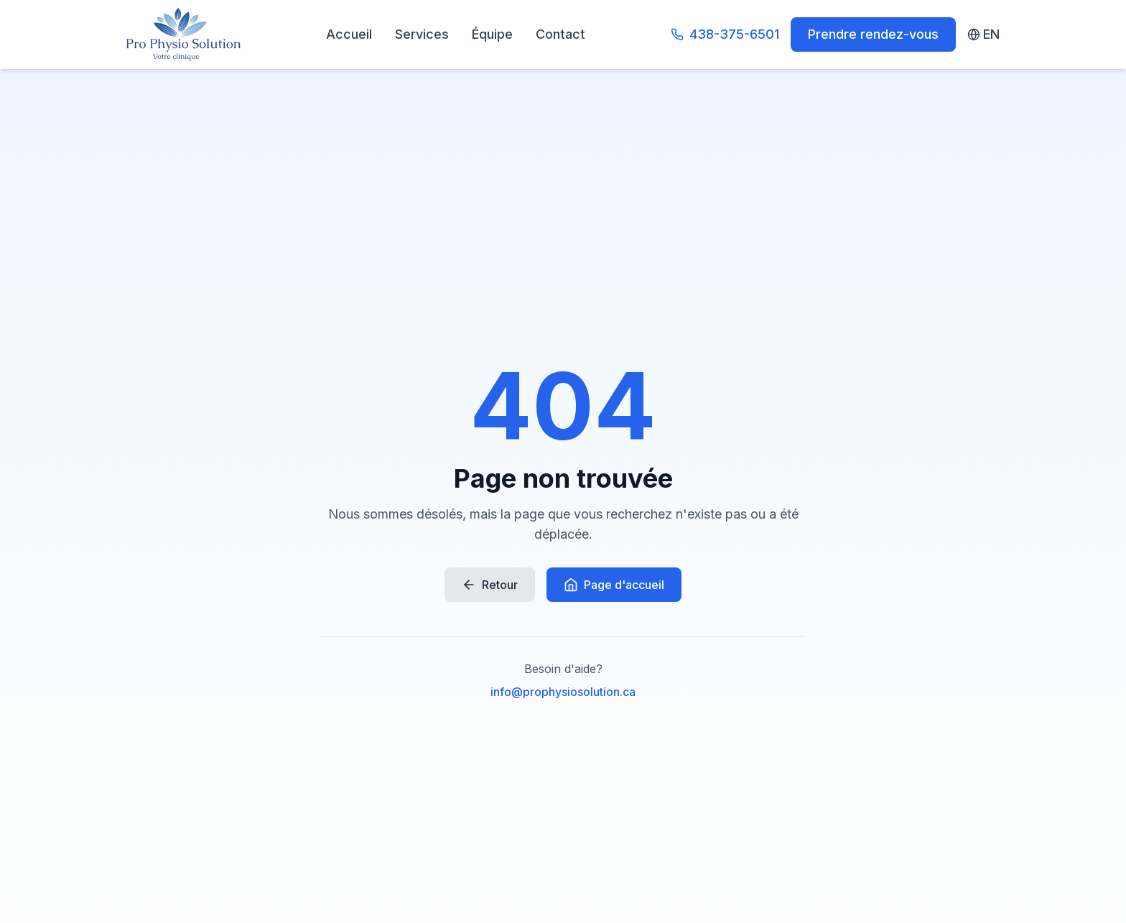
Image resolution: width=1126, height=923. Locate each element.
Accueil (349, 34)
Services (422, 34)
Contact (560, 34)
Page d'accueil (614, 585)
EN (983, 34)
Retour (490, 585)
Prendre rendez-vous (873, 34)
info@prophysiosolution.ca (563, 692)
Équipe (492, 34)
